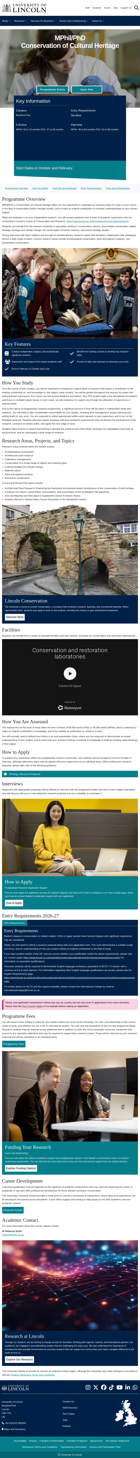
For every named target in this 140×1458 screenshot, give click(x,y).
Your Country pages (32, 1006)
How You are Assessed (64, 188)
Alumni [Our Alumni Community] (107, 8)
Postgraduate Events (52, 89)
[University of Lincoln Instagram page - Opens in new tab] (88, 1387)
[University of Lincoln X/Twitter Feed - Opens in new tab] (95, 1387)
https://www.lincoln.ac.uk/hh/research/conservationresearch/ (97, 221)
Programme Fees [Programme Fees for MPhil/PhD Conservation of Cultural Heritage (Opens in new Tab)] (13, 1043)
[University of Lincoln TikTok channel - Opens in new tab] (111, 1387)
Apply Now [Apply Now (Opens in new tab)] (86, 89)
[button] (136, 8)
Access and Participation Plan (105, 1447)
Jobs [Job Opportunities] (65, 1420)
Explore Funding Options (21, 1168)
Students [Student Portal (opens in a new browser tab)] (96, 8)
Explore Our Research (19, 1359)
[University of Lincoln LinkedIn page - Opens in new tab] (128, 1387)
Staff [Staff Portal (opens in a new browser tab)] (87, 8)
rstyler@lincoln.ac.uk (13, 1234)
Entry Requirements (91, 188)
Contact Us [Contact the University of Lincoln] (68, 1401)
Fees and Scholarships (118, 188)
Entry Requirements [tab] (14, 923)
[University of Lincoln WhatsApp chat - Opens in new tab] (135, 1387)
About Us (97, 21)
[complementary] (29, 1437)
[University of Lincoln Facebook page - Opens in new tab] (103, 1387)
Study (5, 21)
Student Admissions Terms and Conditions (33, 1375)
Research (19, 21)
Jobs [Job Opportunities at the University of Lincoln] (115, 8)
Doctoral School (13, 1210)
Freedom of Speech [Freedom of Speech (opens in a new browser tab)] (77, 1440)
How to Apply (14, 902)
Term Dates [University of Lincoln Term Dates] (69, 1413)
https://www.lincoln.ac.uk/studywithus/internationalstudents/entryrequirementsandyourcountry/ (72, 957)
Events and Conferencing (73, 21)
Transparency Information (73, 1447)
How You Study (40, 188)
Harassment (96, 1440)
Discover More (15, 617)
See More (76, 115)
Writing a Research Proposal (22, 774)
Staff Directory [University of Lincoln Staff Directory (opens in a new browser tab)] (70, 1407)
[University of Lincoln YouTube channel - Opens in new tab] (119, 1387)
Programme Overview (16, 188)
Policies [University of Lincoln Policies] (67, 1426)
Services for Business (42, 21)
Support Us (126, 8)
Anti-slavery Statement (117, 1440)
